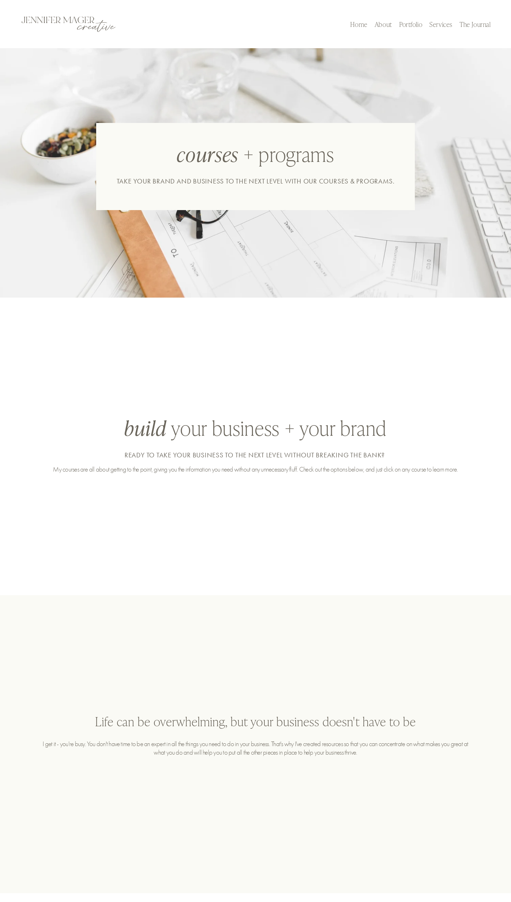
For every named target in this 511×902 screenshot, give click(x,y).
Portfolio (410, 24)
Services (440, 24)
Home (358, 24)
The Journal (475, 24)
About (383, 24)
